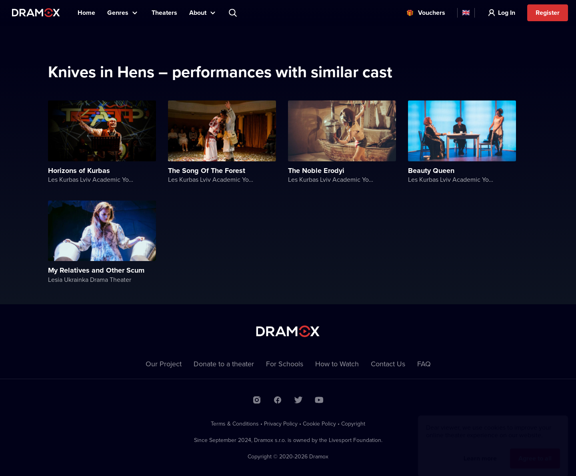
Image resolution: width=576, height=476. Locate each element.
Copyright (353, 424)
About (197, 12)
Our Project (164, 364)
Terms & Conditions (235, 424)
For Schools (284, 364)
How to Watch (337, 364)
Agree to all (535, 450)
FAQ (424, 364)
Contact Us (388, 364)
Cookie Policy (319, 424)
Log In (506, 12)
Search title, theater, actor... (234, 13)
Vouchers (431, 12)
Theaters (164, 12)
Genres (117, 12)
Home (86, 12)
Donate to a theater (224, 364)
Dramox (36, 12)
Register (548, 12)
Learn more (480, 450)
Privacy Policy (281, 424)
